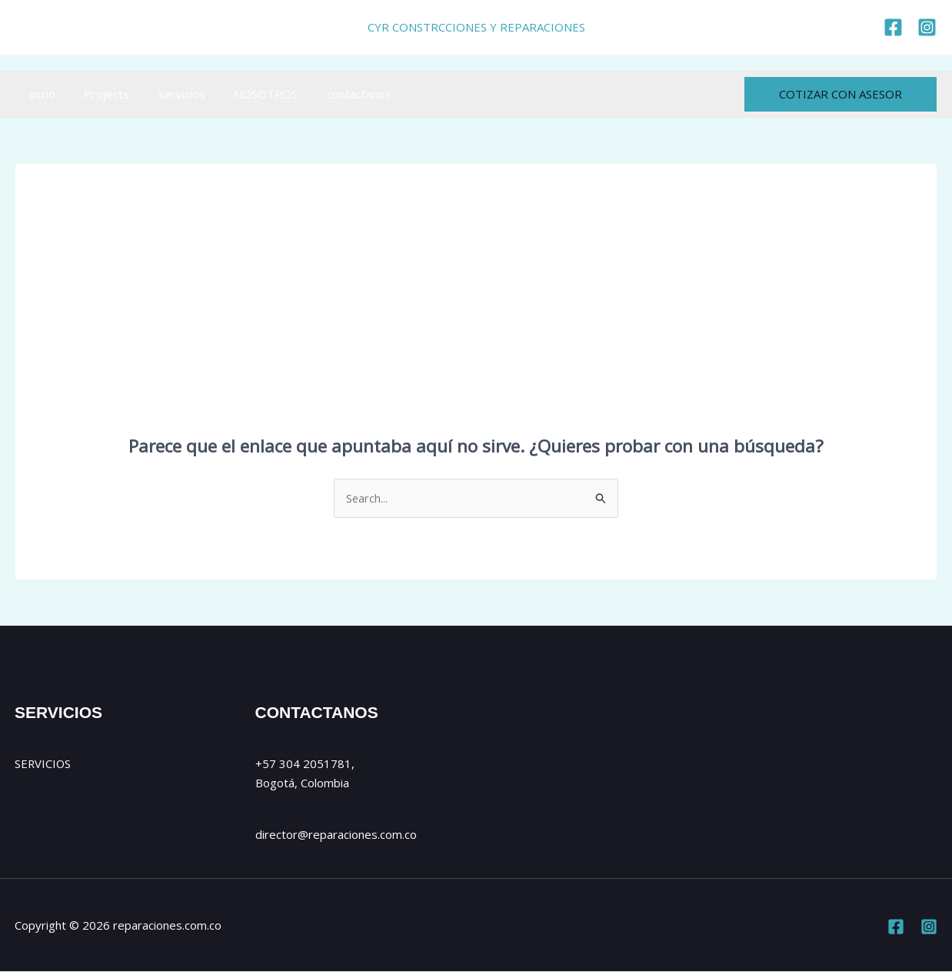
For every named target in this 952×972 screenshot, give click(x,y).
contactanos (333, 94)
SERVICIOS (43, 763)
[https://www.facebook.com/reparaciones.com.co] (893, 27)
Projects (98, 94)
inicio (39, 94)
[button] (840, 94)
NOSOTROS (246, 94)
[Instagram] (928, 926)
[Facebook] (895, 926)
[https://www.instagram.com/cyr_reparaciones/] (927, 27)
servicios (167, 94)
